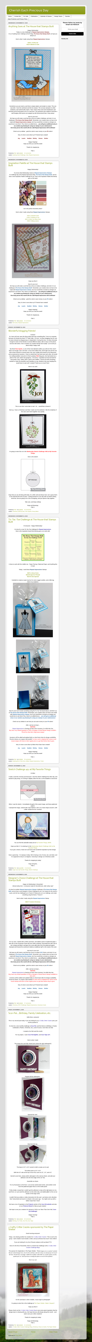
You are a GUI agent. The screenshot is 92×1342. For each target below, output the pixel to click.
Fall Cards (15, 322)
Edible (27, 761)
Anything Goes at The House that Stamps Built (31, 26)
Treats (42, 761)
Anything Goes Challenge (18, 155)
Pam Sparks (28, 511)
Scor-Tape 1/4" (45, 1034)
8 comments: (28, 868)
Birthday (14, 1220)
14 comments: (28, 153)
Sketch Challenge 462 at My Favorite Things (29, 769)
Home (10, 16)
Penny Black (35, 511)
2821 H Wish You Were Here (33, 219)
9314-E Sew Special (33, 576)
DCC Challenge (22, 1005)
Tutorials (67, 16)
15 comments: (28, 320)
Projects (30, 1204)
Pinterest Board (28, 1206)
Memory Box (21, 511)
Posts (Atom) (18, 1335)
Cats (27, 155)
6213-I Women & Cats (33, 44)
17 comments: (28, 1003)
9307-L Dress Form (32, 573)
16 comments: (28, 509)
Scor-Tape (30, 1220)
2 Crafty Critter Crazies (45, 1020)
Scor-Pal (25, 1220)
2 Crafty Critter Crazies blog (28, 1310)
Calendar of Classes (46, 16)
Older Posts (53, 1332)
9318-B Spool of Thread (33, 574)
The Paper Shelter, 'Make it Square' (44, 1303)
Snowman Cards (42, 1005)
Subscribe (72, 34)
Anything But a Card (17, 761)
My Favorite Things (41, 842)
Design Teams (58, 16)
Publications (34, 16)
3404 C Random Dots (33, 215)
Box (24, 761)
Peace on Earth (42, 1327)
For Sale (25, 16)
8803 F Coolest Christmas (32, 902)
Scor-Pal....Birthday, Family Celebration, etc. (29, 1013)
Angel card (15, 869)
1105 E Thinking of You (33, 217)
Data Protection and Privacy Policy (17, 19)
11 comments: (28, 1325)
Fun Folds (19, 1220)
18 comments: (28, 1219)
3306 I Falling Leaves (33, 221)
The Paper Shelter (51, 1327)
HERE (49, 842)
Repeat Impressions (34, 155)
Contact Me (17, 16)
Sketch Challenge (33, 869)
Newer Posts (12, 1332)
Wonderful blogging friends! (22, 331)
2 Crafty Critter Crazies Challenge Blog (22, 1327)
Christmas (15, 511)
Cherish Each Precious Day (28, 10)
